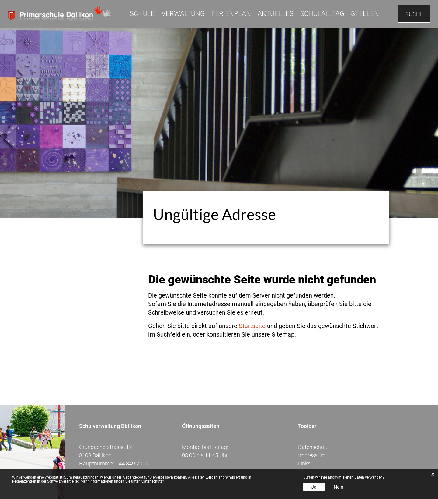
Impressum (311, 455)
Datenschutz (313, 447)
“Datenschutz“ (152, 481)
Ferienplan (231, 13)
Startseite (252, 326)
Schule (142, 13)
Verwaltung (183, 13)
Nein (338, 487)
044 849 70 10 (133, 463)
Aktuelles (276, 13)
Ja (314, 487)
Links (304, 463)
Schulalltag (322, 13)
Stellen (365, 13)
